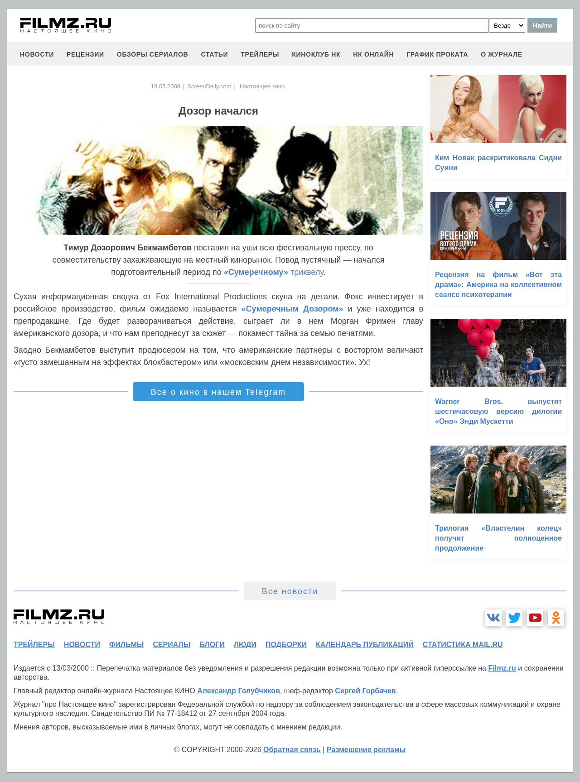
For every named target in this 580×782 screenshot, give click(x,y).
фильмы (126, 644)
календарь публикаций (365, 644)
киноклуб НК (316, 54)
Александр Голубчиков (238, 691)
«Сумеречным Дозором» (292, 308)
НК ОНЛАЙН (373, 54)
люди (245, 644)
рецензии (85, 54)
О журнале (501, 54)
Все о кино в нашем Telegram (218, 392)
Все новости (290, 591)
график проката (437, 54)
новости (37, 54)
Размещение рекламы (366, 749)
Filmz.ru (502, 668)
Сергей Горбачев (365, 691)
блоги (211, 644)
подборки (286, 644)
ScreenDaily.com (209, 86)
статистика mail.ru (463, 644)
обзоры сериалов (152, 54)
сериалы (171, 644)
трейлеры (260, 54)
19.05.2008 (165, 86)
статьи (214, 54)
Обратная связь (292, 749)
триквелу (274, 272)
